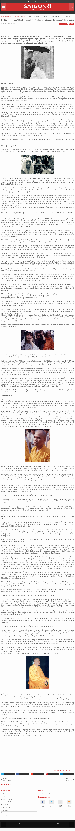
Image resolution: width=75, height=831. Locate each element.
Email (71, 27)
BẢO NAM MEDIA (63, 827)
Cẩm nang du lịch (7, 797)
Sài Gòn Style (6, 813)
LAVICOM (38, 827)
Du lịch (4, 799)
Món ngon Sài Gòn (7, 805)
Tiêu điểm (71, 773)
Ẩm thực (4, 818)
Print (66, 27)
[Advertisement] (37, 32)
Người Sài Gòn (6, 808)
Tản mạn (65, 773)
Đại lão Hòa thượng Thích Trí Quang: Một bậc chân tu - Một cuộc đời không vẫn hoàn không (35, 21)
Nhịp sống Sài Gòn (57, 773)
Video (3, 816)
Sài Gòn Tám (10, 827)
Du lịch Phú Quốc (7, 802)
